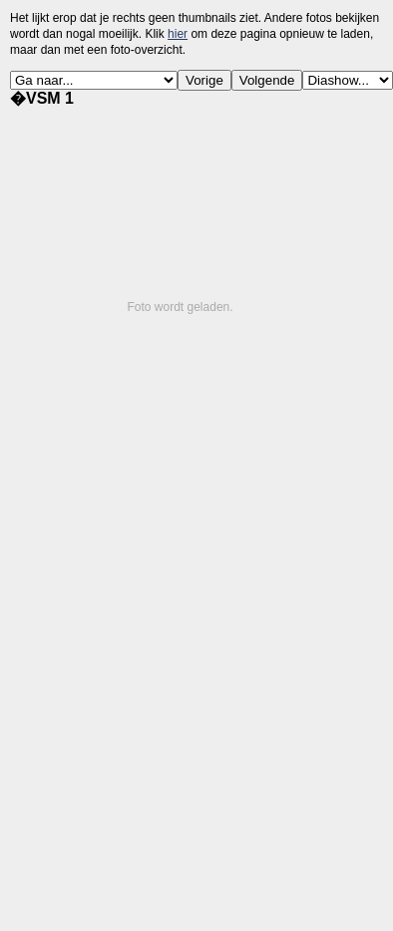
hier (178, 34)
